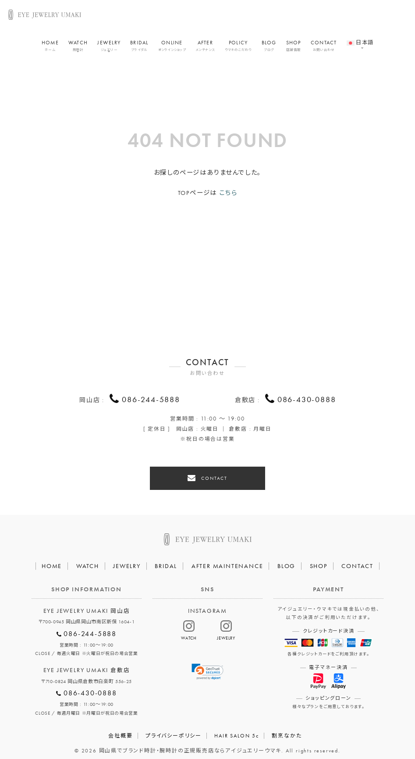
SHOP (293, 47)
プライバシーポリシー (173, 731)
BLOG (269, 47)
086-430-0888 (307, 400)
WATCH (78, 47)
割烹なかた (286, 731)
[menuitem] (360, 40)
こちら (228, 193)
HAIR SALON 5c (236, 731)
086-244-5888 (151, 400)
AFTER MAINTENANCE (227, 561)
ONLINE (172, 47)
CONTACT (324, 47)
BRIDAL (139, 47)
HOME (50, 47)
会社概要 (120, 731)
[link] (207, 667)
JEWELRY (109, 47)
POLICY (238, 47)
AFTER (205, 47)
